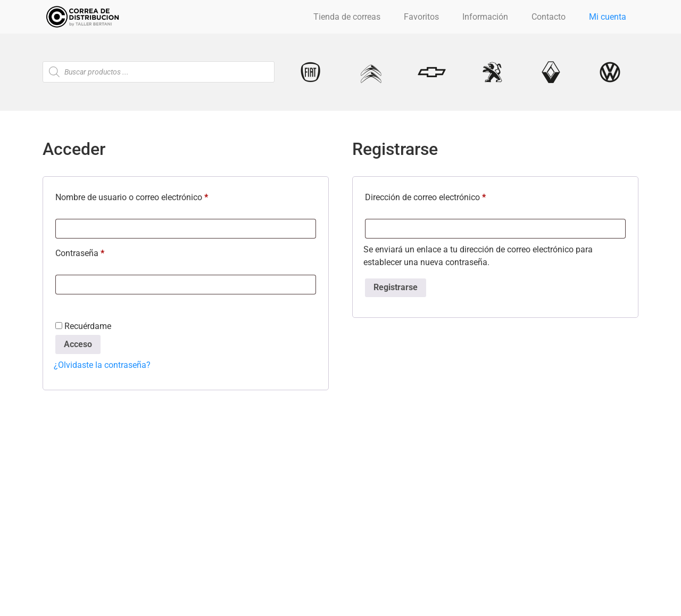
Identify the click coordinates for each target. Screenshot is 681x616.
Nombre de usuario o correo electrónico (152, 195)
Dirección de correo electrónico (446, 195)
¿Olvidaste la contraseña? (102, 365)
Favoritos (421, 17)
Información (485, 17)
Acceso (78, 344)
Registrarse (395, 287)
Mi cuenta (607, 17)
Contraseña (100, 251)
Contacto (548, 17)
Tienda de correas (346, 17)
